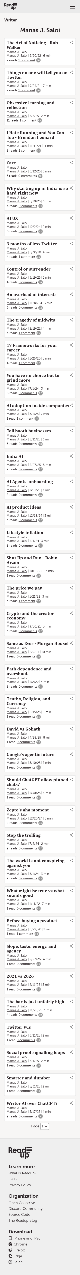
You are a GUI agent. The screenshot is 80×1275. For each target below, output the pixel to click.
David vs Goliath (24, 729)
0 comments (27, 176)
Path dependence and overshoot (29, 671)
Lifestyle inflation (25, 532)
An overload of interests (32, 294)
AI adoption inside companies (38, 405)
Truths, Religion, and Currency (28, 701)
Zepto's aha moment (28, 809)
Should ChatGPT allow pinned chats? (37, 782)
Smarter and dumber (28, 1077)
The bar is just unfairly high (35, 1001)
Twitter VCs (19, 1027)
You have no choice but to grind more (33, 378)
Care (11, 162)
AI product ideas (24, 507)
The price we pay (24, 588)
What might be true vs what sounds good (35, 893)
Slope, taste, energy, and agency (31, 948)
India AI (15, 456)
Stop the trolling (24, 835)
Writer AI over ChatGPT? (32, 1103)
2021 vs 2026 (20, 976)
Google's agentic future (30, 754)
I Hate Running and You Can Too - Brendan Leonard (35, 135)
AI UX (12, 218)
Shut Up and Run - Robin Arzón (32, 560)
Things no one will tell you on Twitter (37, 75)
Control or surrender (29, 269)
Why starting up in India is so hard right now (37, 191)
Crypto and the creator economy (30, 616)
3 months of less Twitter (32, 243)
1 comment (26, 60)
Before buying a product (32, 920)
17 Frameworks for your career (32, 348)
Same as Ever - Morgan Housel (37, 643)
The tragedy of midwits (31, 320)
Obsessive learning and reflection (31, 105)
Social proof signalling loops (36, 1052)
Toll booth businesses (29, 430)
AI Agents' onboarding (30, 481)
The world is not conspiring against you (35, 863)
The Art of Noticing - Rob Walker (32, 45)
